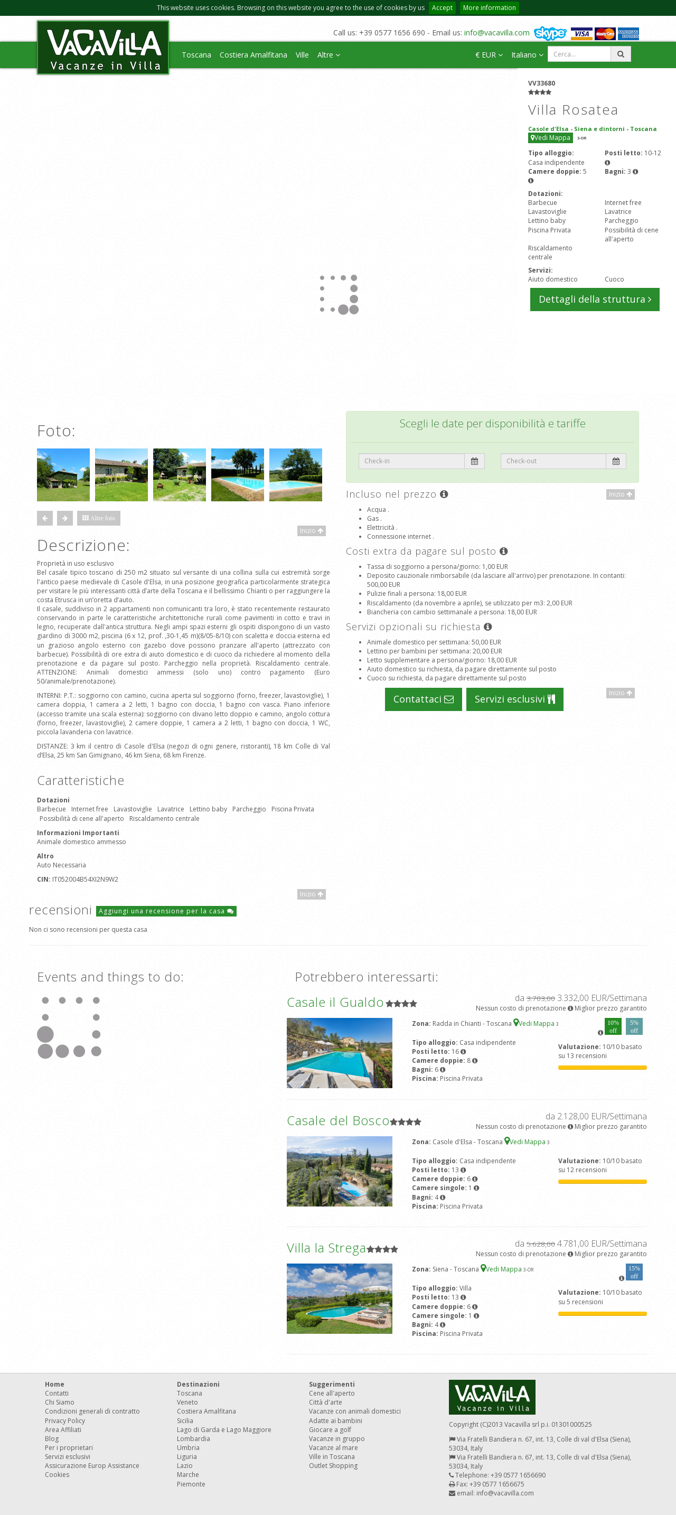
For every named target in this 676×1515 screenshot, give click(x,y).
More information (489, 7)
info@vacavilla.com (497, 32)
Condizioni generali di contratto (92, 1411)
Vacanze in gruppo (337, 1438)
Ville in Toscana (332, 1456)
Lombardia (193, 1438)
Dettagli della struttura (595, 299)
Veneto (187, 1402)
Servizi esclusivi (515, 699)
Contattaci (423, 699)
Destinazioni (198, 1384)
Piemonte (191, 1484)
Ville (302, 55)
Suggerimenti (332, 1384)
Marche (188, 1474)
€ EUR (489, 55)
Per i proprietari (69, 1447)
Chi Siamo (59, 1402)
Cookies (57, 1474)
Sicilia (185, 1420)
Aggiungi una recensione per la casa (166, 910)
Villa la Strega (327, 1247)
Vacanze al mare (333, 1447)
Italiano (527, 55)
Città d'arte (325, 1402)
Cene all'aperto (332, 1393)
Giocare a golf (330, 1429)
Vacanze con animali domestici (355, 1411)
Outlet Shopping (333, 1465)
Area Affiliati (63, 1429)
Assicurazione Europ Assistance (92, 1465)
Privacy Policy (65, 1420)
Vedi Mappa (550, 137)
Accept (442, 7)
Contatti (57, 1393)
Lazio (185, 1465)
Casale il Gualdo (335, 1002)
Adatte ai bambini (335, 1420)
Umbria (188, 1447)
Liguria (187, 1456)
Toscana (196, 55)
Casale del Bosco (338, 1120)
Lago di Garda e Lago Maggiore (224, 1429)
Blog (52, 1438)
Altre (328, 55)
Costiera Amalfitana (253, 55)
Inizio (311, 530)
